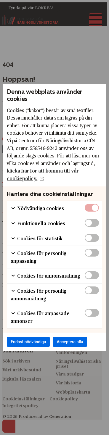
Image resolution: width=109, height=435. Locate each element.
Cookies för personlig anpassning (38, 257)
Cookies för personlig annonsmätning (38, 294)
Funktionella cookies (38, 223)
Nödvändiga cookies (37, 208)
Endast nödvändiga (28, 341)
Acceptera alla (70, 341)
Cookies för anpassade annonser (40, 317)
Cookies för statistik (36, 238)
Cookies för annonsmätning (45, 275)
